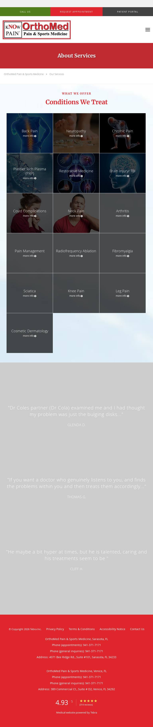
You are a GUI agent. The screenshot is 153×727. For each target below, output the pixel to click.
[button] (76, 11)
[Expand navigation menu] (147, 29)
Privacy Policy (55, 629)
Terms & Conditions (82, 629)
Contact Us (137, 629)
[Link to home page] (71, 29)
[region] (76, 484)
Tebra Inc (35, 629)
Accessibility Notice (112, 629)
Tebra (93, 712)
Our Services (56, 74)
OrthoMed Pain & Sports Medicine (24, 74)
